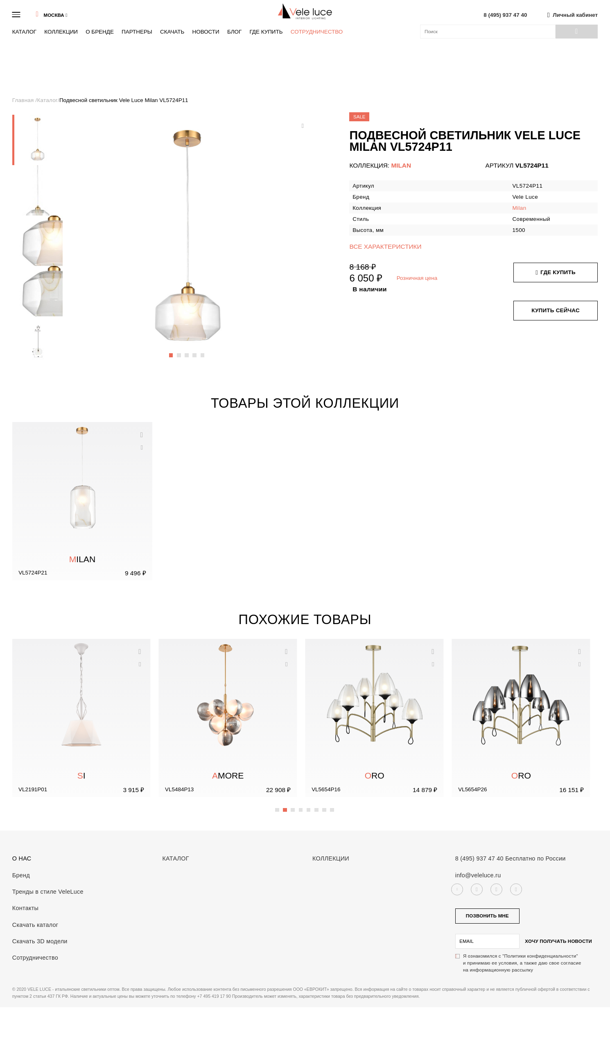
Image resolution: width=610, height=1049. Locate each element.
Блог (234, 32)
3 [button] (187, 351)
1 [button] (171, 351)
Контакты (25, 908)
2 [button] (179, 351)
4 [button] (194, 351)
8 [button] (332, 805)
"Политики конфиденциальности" (540, 956)
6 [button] (316, 805)
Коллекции (61, 32)
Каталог (24, 32)
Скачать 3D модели (40, 941)
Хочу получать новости (558, 941)
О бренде (100, 32)
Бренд (21, 875)
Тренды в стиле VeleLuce (48, 891)
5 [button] (203, 351)
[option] (37, 140)
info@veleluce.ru (478, 875)
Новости (205, 32)
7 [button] (324, 805)
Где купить (265, 32)
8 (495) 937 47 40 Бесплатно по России (510, 858)
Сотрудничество (317, 31)
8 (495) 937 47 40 (505, 15)
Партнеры (137, 32)
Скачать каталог (35, 925)
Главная (24, 100)
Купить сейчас (555, 310)
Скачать (172, 32)
